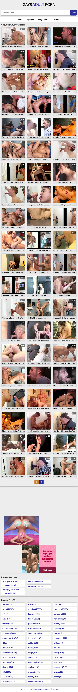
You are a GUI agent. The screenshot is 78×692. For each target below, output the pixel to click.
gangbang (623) (60, 614)
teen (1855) (6, 604)
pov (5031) (32, 657)
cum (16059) (59, 604)
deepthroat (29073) (10, 638)
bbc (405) (58, 633)
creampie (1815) (34, 672)
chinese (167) (59, 672)
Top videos (30, 20)
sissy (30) (31, 604)
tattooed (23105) (61, 609)
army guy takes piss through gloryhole (10, 583)
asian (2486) (7, 619)
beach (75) (58, 677)
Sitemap (55, 689)
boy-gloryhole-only (35, 586)
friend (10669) (59, 623)
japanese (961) (34, 623)
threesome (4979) (9, 633)
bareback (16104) (9, 652)
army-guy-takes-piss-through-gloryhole (11, 591)
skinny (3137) (7, 648)
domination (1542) (35, 681)
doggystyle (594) (60, 638)
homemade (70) (60, 619)
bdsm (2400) (33, 648)
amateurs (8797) (60, 667)
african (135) (59, 643)
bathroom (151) (34, 628)
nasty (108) (58, 657)
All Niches (55, 20)
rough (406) (32, 652)
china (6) (5, 643)
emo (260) (58, 662)
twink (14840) (8, 609)
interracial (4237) (9, 681)
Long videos (43, 20)
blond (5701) (33, 677)
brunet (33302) (34, 614)
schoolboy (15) (8, 662)
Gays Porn (39, 4)
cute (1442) (6, 672)
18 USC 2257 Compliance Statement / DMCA (35, 689)
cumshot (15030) (35, 609)
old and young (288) (10, 628)
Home (20, 20)
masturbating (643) (35, 633)
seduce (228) (7, 623)
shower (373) (7, 667)
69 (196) (5, 614)
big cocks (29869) (35, 662)
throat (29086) (34, 619)
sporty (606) (59, 652)
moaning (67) (59, 628)
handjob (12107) (34, 638)
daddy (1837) (7, 677)
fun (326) (57, 648)
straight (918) (33, 667)
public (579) (33, 643)
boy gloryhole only (35, 581)
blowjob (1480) (8, 657)
